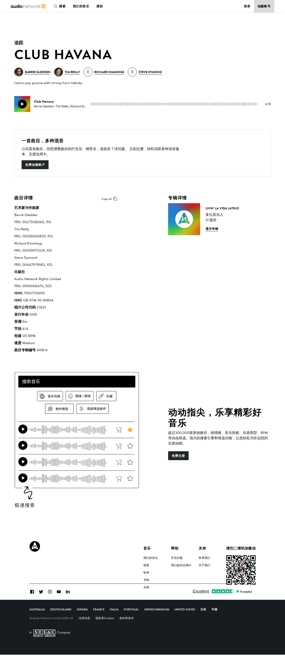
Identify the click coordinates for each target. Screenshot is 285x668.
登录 (247, 6)
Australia (37, 623)
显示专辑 (212, 229)
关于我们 (204, 565)
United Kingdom (156, 623)
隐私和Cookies (105, 631)
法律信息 (84, 631)
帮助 (174, 548)
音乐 (147, 548)
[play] (22, 104)
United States (185, 623)
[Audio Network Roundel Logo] (34, 546)
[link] (28, 6)
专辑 (146, 580)
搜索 (59, 6)
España (82, 623)
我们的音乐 (81, 6)
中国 (214, 623)
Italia (114, 623)
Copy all (110, 198)
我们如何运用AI (181, 565)
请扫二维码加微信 (241, 548)
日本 (203, 623)
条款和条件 (126, 631)
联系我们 (204, 558)
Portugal (131, 623)
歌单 (146, 572)
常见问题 (177, 558)
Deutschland (60, 623)
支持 (202, 548)
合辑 (146, 587)
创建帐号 (264, 6)
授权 (99, 6)
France (98, 623)
